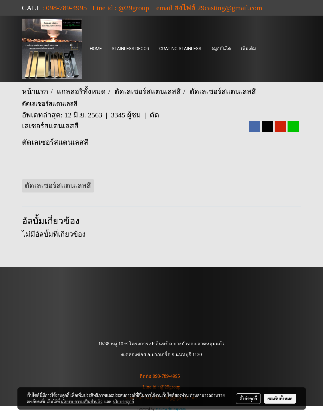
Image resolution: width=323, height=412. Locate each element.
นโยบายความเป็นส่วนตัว (81, 401)
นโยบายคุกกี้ (123, 401)
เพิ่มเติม (248, 48)
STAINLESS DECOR (130, 48)
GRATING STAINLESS (180, 48)
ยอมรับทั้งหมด (280, 398)
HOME (96, 48)
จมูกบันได (221, 48)
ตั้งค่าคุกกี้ (248, 398)
